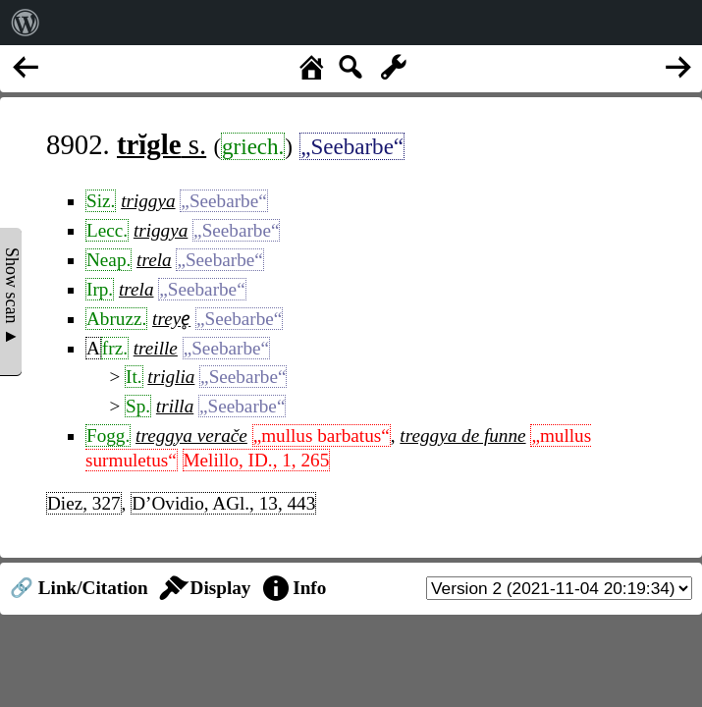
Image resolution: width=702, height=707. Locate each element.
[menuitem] (25, 22)
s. (161, 144)
